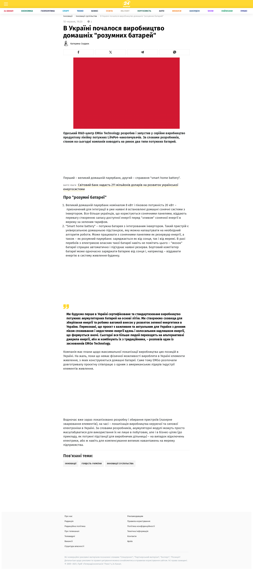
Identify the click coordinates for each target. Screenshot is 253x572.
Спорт (66, 11)
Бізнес (94, 11)
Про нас (68, 516)
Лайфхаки (227, 11)
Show (210, 11)
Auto (161, 11)
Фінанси (176, 11)
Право (244, 11)
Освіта (109, 11)
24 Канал (8, 11)
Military (125, 11)
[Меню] (6, 4)
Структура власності (74, 546)
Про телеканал (72, 531)
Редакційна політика (75, 526)
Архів (129, 541)
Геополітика (48, 11)
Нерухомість (144, 11)
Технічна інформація (137, 531)
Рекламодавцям (135, 516)
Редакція (69, 521)
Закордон (194, 11)
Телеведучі (70, 536)
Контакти (132, 536)
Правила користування (138, 521)
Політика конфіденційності (141, 526)
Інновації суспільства (86, 16)
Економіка (27, 11)
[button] (78, 52)
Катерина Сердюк (79, 43)
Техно (80, 11)
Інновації (68, 16)
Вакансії (69, 541)
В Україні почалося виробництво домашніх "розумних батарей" (131, 16)
